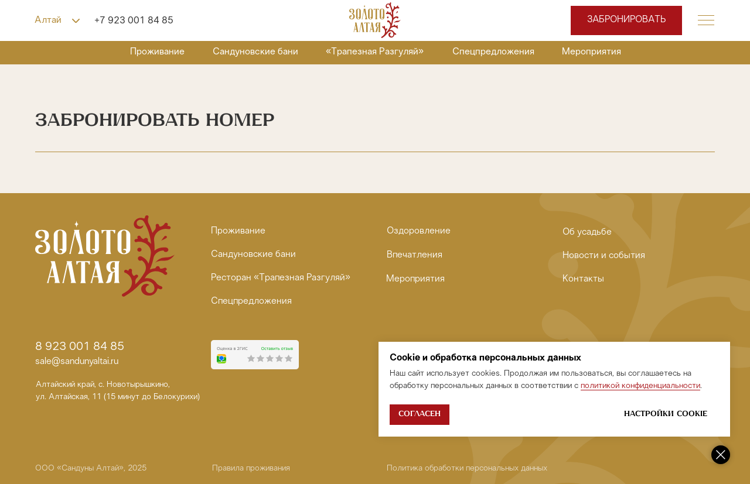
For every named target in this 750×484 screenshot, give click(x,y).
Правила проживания (251, 468)
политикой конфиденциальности (640, 386)
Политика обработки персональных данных (467, 468)
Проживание (157, 51)
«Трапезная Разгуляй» (375, 51)
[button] (706, 20)
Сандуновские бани (255, 51)
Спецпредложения (493, 51)
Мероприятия (591, 51)
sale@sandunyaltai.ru (76, 362)
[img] (375, 20)
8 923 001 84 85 (79, 347)
